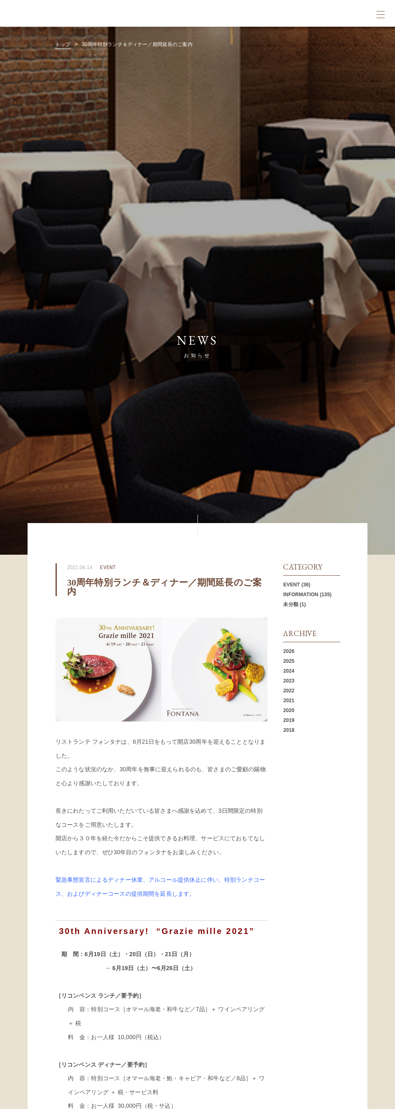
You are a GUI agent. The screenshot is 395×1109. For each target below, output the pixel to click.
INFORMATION (300, 594)
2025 (288, 661)
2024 (288, 671)
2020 (288, 710)
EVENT (291, 585)
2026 (288, 651)
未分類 (290, 604)
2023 (288, 681)
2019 (288, 720)
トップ (62, 44)
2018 (288, 730)
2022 (288, 691)
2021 (288, 700)
